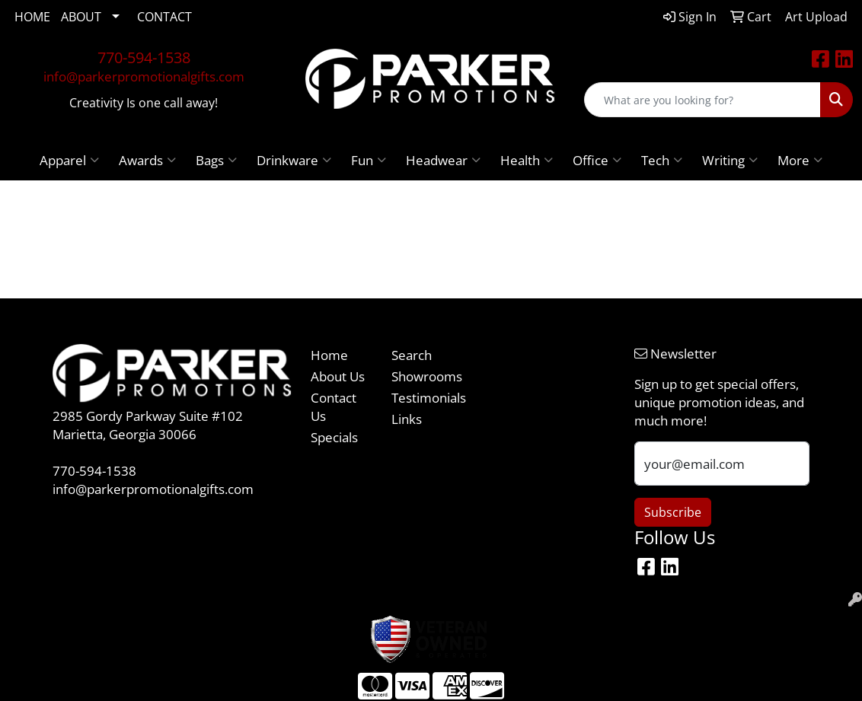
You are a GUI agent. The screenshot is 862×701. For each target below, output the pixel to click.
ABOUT (81, 16)
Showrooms (422, 376)
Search (411, 355)
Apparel (69, 160)
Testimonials (422, 397)
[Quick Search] (702, 99)
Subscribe (672, 512)
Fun (368, 160)
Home (329, 355)
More (799, 160)
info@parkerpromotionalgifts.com (143, 76)
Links (406, 418)
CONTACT (164, 16)
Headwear (443, 160)
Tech (661, 160)
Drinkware (294, 160)
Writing (730, 160)
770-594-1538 (143, 57)
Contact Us (333, 406)
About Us (338, 376)
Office (597, 160)
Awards (147, 160)
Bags (216, 160)
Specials (334, 437)
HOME (32, 16)
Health (526, 160)
